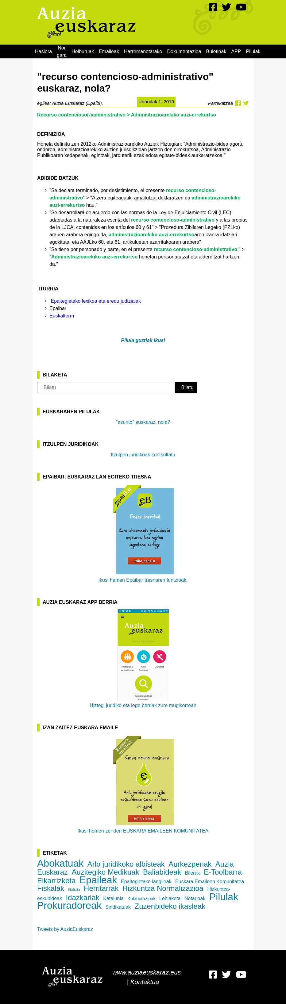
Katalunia (113, 898)
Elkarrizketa (56, 880)
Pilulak (253, 51)
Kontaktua (144, 981)
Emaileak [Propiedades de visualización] (109, 51)
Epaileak (98, 879)
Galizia (74, 889)
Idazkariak (82, 897)
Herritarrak (101, 888)
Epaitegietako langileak (146, 881)
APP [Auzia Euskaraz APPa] (236, 51)
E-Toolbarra (223, 872)
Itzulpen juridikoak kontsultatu (143, 454)
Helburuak (83, 51)
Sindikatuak (118, 907)
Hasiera (43, 51)
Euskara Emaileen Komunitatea (209, 881)
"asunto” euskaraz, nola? (143, 422)
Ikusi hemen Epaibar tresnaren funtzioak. (143, 533)
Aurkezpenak (189, 864)
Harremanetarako (143, 51)
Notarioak (194, 898)
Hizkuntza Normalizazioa (162, 888)
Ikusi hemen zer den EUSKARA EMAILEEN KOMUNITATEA (142, 783)
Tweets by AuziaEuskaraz (65, 929)
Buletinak (216, 51)
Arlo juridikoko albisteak (126, 864)
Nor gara (62, 51)
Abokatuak (60, 863)
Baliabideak (162, 872)
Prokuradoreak (69, 905)
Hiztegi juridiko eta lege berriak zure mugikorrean (143, 658)
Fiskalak (50, 888)
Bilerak (192, 873)
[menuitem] (43, 51)
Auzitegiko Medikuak (105, 872)
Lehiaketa (169, 898)
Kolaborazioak (141, 898)
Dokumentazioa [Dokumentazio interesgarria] (184, 51)
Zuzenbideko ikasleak (170, 906)
